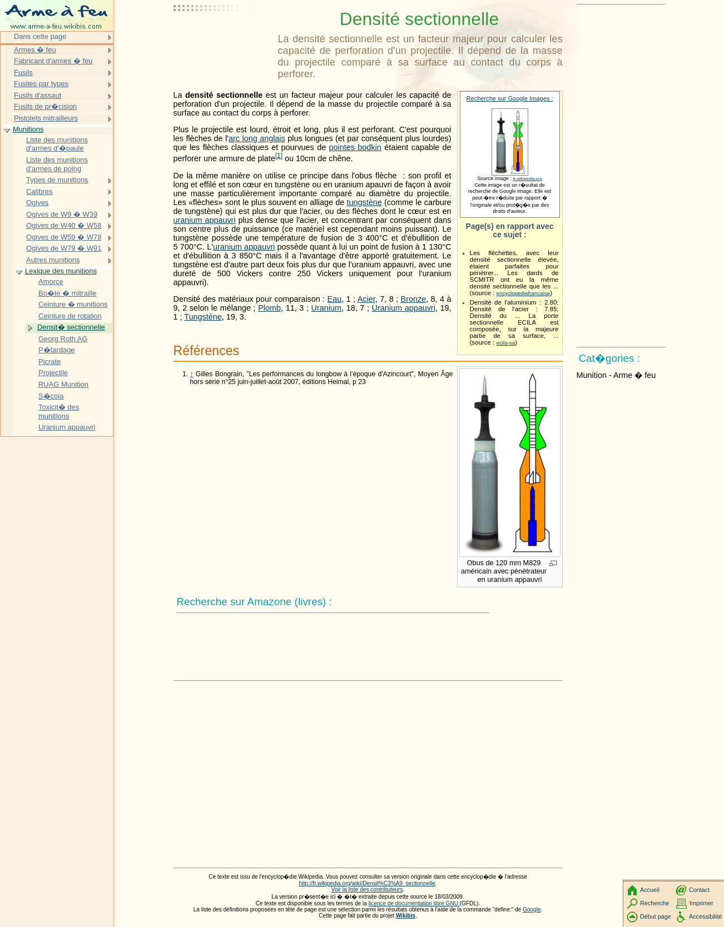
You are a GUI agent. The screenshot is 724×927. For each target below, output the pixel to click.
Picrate (49, 361)
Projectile (53, 372)
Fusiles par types (41, 83)
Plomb (269, 307)
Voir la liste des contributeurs (367, 889)
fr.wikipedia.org (527, 178)
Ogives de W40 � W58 (63, 225)
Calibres (39, 191)
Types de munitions (57, 180)
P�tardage (56, 350)
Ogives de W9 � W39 (61, 214)
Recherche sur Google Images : (510, 98)
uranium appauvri (204, 220)
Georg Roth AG (63, 339)
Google (532, 909)
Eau (335, 299)
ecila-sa (506, 343)
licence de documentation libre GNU (414, 903)
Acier (366, 299)
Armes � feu (35, 50)
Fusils (23, 72)
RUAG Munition (63, 384)
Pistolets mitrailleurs (46, 118)
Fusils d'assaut (37, 95)
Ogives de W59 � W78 (63, 237)
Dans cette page (40, 36)
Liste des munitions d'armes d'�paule (57, 144)
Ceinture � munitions (73, 304)
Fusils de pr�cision (45, 106)
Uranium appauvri (403, 307)
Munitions (28, 129)
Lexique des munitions (61, 271)
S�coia (50, 396)
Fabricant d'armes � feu (53, 61)
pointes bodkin (355, 147)
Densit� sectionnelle (71, 327)
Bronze (414, 299)
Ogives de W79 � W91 (63, 248)
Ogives (37, 202)
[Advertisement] (223, 36)
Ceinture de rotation (70, 316)
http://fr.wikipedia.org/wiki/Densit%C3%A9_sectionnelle (367, 883)
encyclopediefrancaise (524, 293)
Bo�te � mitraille (67, 293)
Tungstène (202, 316)
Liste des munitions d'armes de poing (57, 164)
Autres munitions (53, 260)
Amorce (50, 281)
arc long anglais (257, 138)
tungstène (364, 202)
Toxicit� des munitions (58, 411)
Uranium (326, 307)
